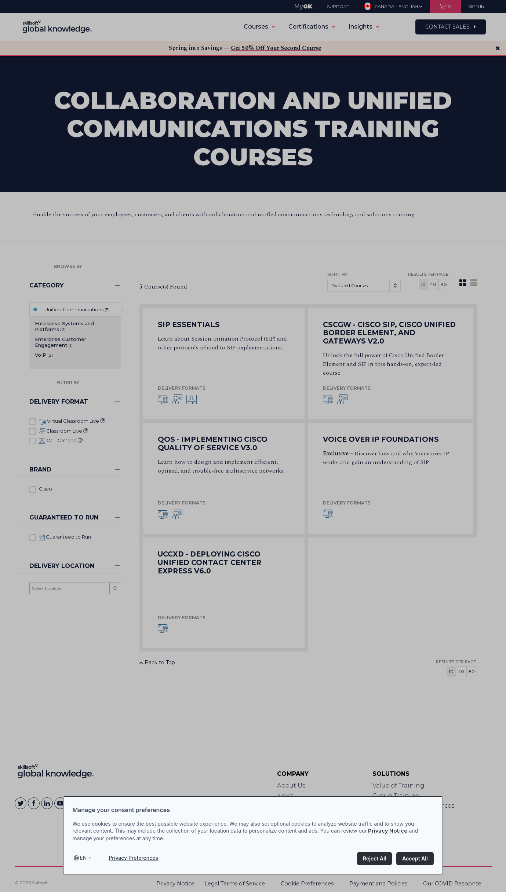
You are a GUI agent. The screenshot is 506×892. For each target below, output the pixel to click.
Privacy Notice (387, 830)
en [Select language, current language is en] (83, 858)
